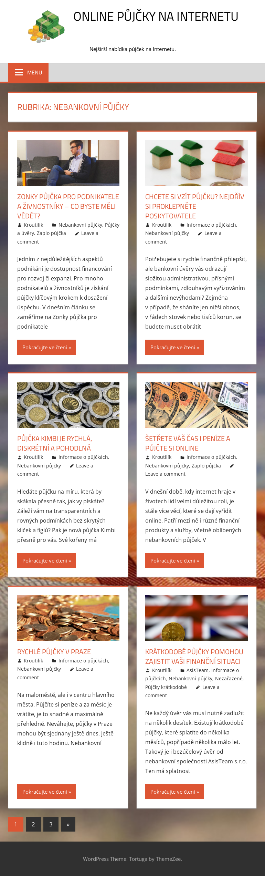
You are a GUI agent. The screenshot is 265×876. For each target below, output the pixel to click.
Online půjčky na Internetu (155, 16)
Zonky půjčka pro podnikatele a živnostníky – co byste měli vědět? (68, 206)
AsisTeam (198, 670)
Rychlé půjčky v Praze (54, 651)
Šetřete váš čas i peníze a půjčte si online (187, 443)
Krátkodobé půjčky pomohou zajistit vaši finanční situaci (194, 656)
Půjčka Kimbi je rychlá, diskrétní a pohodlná (54, 443)
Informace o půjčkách (211, 224)
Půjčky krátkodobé (166, 687)
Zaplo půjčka (51, 233)
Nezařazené (229, 678)
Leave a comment (165, 474)
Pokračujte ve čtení (44, 347)
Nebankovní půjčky (80, 224)
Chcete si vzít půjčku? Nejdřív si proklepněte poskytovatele (194, 206)
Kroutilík (33, 224)
